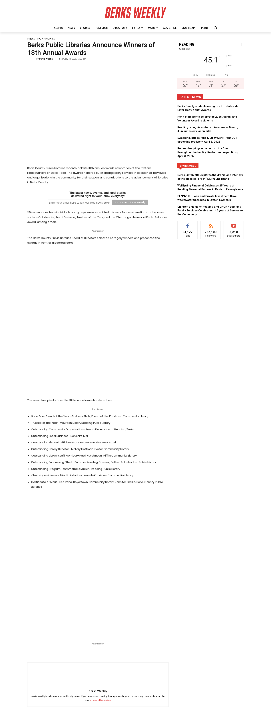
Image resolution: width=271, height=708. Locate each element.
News (31, 38)
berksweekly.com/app (100, 602)
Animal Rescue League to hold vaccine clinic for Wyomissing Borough (89, 645)
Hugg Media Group (129, 705)
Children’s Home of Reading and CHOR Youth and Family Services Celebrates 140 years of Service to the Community (210, 210)
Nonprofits (46, 38)
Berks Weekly (46, 58)
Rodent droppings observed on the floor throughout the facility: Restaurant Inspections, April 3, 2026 (207, 152)
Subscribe (254, 677)
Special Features (84, 660)
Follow (255, 647)
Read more (81, 653)
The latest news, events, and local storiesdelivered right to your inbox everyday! (98, 194)
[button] (215, 27)
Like (258, 639)
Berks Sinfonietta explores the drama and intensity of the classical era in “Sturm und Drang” (90, 668)
